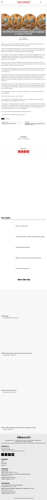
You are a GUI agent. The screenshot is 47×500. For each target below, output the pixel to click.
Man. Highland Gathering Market (23, 247)
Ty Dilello (24, 37)
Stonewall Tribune (5, 479)
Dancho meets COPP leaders (22, 226)
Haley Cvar (5, 429)
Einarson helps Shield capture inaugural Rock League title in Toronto (18, 427)
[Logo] (24, 2)
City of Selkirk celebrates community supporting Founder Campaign (30, 236)
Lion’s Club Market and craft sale (23, 268)
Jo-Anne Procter (6, 392)
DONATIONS (7, 118)
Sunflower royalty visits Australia (8, 123)
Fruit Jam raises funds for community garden (12, 485)
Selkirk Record (4, 475)
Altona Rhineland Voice (6, 486)
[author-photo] (2, 317)
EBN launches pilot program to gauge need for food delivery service (34, 124)
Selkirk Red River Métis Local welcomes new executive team (16, 353)
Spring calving (4, 316)
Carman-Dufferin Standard (23, 29)
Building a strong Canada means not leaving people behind (28, 257)
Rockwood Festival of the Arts (9, 390)
